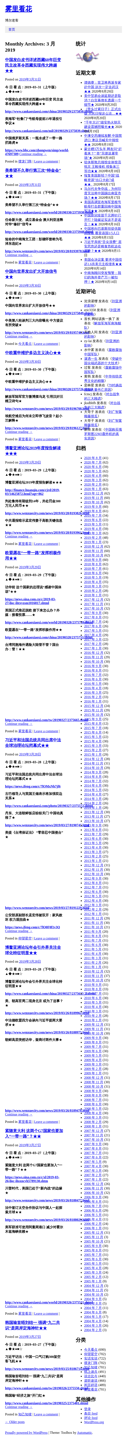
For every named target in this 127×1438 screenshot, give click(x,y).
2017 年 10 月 (93, 608)
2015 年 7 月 (93, 728)
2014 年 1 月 (93, 807)
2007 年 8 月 (93, 1148)
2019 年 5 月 (93, 524)
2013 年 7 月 (93, 834)
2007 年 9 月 (93, 1144)
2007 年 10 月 (93, 1139)
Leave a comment (46, 161)
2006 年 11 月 (93, 1188)
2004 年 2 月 (93, 1330)
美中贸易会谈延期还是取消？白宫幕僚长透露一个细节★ (102, 100)
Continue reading (33, 154)
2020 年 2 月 (93, 484)
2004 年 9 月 (93, 1299)
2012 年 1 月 (93, 914)
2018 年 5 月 (93, 577)
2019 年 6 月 (93, 520)
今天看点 (25, 343)
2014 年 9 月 (93, 772)
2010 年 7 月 (93, 993)
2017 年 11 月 (93, 604)
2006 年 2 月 (93, 1224)
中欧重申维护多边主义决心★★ (33, 353)
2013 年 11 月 (93, 816)
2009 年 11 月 (93, 1029)
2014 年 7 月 (93, 781)
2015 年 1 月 (93, 754)
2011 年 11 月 (93, 923)
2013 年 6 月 (93, 838)
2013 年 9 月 (93, 825)
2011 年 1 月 (93, 967)
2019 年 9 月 (93, 506)
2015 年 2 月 (93, 750)
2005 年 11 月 (93, 1237)
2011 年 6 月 (93, 945)
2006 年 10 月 (93, 1193)
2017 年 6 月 (93, 626)
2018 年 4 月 (93, 582)
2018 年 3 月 (93, 586)
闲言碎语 (91, 1385)
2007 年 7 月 (93, 1153)
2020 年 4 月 (93, 475)
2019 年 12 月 (93, 493)
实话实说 (91, 1358)
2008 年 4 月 (93, 1113)
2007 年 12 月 (93, 1131)
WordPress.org (94, 1422)
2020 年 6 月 (93, 467)
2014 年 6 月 (93, 785)
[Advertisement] (66, 684)
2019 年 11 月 (93, 498)
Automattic (84, 1432)
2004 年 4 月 (93, 1321)
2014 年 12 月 (93, 759)
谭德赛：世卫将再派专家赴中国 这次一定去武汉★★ (102, 87)
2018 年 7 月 (93, 568)
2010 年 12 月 (93, 971)
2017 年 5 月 (93, 630)
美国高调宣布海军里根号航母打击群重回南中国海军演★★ (102, 206)
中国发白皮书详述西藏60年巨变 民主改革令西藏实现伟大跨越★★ (33, 65)
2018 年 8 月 (93, 564)
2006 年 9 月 (93, 1197)
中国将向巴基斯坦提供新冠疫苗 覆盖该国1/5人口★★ (102, 233)
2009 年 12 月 (93, 1024)
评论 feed (91, 1418)
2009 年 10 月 (93, 1033)
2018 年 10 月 (93, 555)
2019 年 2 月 (93, 537)
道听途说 (91, 1380)
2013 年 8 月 (93, 830)
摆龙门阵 (25, 161)
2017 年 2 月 (93, 644)
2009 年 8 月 (93, 1042)
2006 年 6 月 (93, 1210)
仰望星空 (25, 938)
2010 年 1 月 (93, 1020)
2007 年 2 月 (93, 1175)
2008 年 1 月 (93, 1126)
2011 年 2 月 (93, 962)
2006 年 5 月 (93, 1215)
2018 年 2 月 (93, 591)
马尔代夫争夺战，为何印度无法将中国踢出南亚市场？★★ (102, 193)
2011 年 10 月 (93, 927)
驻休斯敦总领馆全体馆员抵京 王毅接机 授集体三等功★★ (102, 166)
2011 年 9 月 (93, 931)
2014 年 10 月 (93, 768)
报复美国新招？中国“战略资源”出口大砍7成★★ (101, 180)
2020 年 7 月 (93, 462)
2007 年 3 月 (93, 1170)
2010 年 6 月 (93, 998)
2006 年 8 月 (93, 1201)
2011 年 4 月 (93, 954)
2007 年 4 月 (93, 1166)
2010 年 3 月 (93, 1011)
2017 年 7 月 (93, 622)
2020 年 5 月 (93, 471)
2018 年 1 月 (93, 595)
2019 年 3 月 (93, 533)
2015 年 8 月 (93, 723)
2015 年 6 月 (93, 732)
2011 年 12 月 (93, 918)
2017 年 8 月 (93, 617)
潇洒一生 (91, 358)
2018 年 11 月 (93, 551)
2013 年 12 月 (93, 812)
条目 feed (91, 1413)
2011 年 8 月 (93, 936)
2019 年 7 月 (93, 515)
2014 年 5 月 (93, 790)
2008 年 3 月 (93, 1117)
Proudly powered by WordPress (26, 1432)
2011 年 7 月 (93, 940)
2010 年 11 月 (93, 976)
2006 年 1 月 (93, 1228)
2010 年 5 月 (93, 1002)
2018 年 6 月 (93, 573)
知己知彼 (25, 1414)
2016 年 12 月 (93, 652)
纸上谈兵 (91, 1371)
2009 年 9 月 (93, 1038)
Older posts (15, 1422)
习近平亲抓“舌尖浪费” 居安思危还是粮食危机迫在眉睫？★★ (103, 246)
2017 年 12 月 (93, 599)
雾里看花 (18, 9)
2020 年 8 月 (93, 458)
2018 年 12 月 (93, 546)
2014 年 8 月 (93, 776)
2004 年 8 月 (93, 1303)
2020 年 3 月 (93, 480)
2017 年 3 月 (93, 639)
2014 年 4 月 (93, 794)
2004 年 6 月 (93, 1312)
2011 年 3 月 (93, 958)
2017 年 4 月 (93, 635)
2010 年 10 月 (93, 980)
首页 (11, 29)
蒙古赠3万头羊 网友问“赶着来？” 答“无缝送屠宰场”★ (103, 153)
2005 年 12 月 (93, 1232)
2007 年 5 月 (93, 1162)
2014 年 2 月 (93, 803)
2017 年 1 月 (93, 648)
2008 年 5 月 (93, 1108)
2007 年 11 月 (93, 1135)
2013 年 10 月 (93, 821)
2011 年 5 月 (93, 949)
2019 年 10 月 (93, 502)
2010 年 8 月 (93, 989)
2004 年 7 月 (93, 1308)
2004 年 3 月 (93, 1325)
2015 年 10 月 (93, 714)
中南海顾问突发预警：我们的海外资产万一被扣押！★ (102, 277)
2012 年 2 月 (93, 909)
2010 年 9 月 (93, 984)
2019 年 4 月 (93, 529)
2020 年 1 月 (93, 489)
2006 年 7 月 (93, 1206)
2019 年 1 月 (93, 542)
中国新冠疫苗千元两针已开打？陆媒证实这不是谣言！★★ (102, 220)
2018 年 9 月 (93, 560)
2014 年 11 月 (93, 763)
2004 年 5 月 (93, 1316)
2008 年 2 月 (93, 1122)
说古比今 (91, 1376)
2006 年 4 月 (93, 1219)
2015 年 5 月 (93, 737)
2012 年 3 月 (93, 905)
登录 (87, 1409)
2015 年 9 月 (93, 719)
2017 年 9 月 (93, 613)
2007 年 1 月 (93, 1179)
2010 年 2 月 (93, 1015)
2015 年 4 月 (93, 741)
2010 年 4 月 (93, 1007)
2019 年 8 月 (93, 511)
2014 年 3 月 (93, 799)
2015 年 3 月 (93, 745)
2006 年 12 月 (93, 1184)
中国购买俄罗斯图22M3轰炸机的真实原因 (103, 434)
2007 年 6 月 (93, 1157)
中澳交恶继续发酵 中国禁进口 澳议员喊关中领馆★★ (103, 140)
